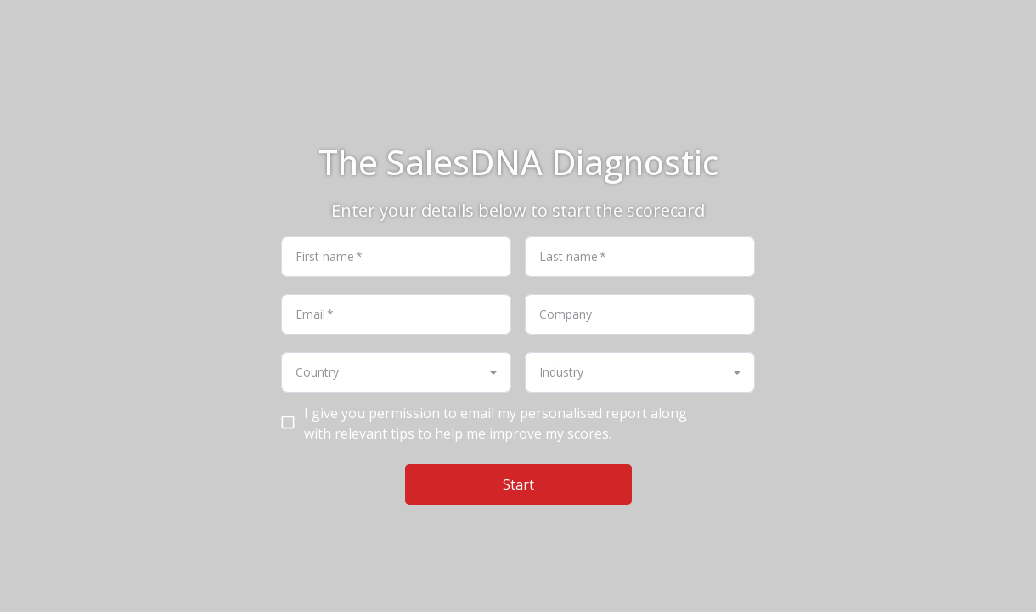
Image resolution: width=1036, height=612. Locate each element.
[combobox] (382, 372)
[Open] (493, 372)
